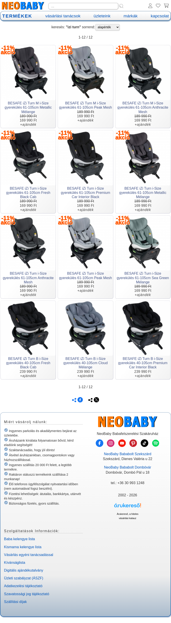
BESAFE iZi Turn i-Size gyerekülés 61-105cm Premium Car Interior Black (85, 193)
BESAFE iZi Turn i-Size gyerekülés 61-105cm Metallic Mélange (142, 193)
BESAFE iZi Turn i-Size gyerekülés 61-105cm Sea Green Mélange (143, 278)
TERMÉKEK (17, 15)
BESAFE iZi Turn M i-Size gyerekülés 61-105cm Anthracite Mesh (142, 107)
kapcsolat (160, 16)
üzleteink (102, 16)
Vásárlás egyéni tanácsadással (28, 555)
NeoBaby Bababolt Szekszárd (127, 454)
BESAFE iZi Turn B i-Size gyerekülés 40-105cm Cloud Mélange (85, 363)
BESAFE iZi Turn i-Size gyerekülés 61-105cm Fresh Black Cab (28, 193)
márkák (131, 16)
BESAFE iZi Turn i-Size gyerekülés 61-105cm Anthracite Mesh (28, 278)
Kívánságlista (14, 562)
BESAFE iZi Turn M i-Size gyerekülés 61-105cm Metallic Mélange (28, 107)
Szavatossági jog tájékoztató (26, 594)
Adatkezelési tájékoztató (23, 586)
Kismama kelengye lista (22, 547)
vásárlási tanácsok (62, 16)
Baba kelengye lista (19, 539)
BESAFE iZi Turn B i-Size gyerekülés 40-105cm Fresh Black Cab (28, 363)
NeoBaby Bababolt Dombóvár (127, 467)
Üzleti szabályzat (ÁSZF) (23, 578)
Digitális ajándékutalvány (23, 570)
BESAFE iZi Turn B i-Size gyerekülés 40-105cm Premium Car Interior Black (142, 363)
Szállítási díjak (15, 602)
